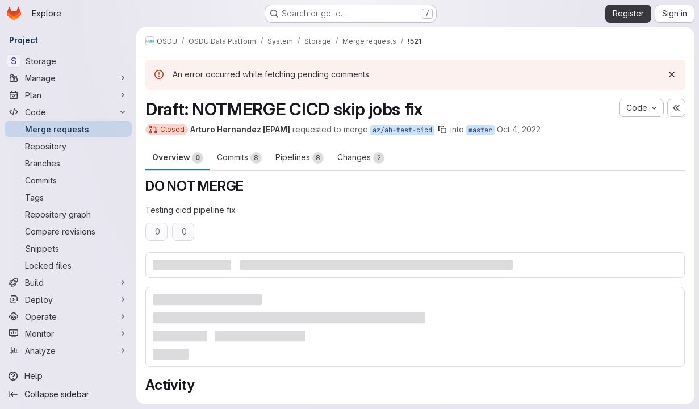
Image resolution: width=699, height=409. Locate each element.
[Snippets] (68, 248)
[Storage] (68, 61)
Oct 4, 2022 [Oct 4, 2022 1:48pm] (519, 129)
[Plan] (68, 95)
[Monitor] (68, 333)
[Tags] (68, 197)
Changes (360, 158)
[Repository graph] (68, 214)
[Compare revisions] (68, 231)
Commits (239, 158)
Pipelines (299, 158)
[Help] (68, 376)
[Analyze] (68, 350)
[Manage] (68, 78)
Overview (177, 158)
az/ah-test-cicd (402, 130)
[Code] (68, 112)
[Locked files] (68, 265)
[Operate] (68, 316)
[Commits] (68, 180)
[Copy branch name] (442, 129)
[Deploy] (68, 299)
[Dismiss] (672, 74)
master (480, 130)
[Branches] (68, 163)
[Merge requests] (68, 129)
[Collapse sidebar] (68, 394)
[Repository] (68, 146)
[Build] (68, 282)
